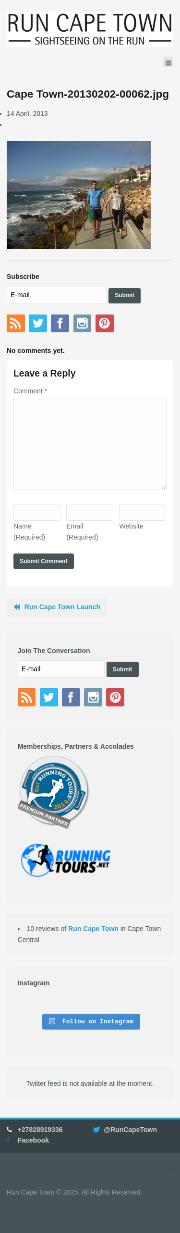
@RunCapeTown (130, 1129)
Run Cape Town (93, 928)
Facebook (33, 1140)
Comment (30, 391)
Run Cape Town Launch (62, 607)
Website (131, 526)
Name (29, 531)
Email (82, 531)
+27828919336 (40, 1129)
